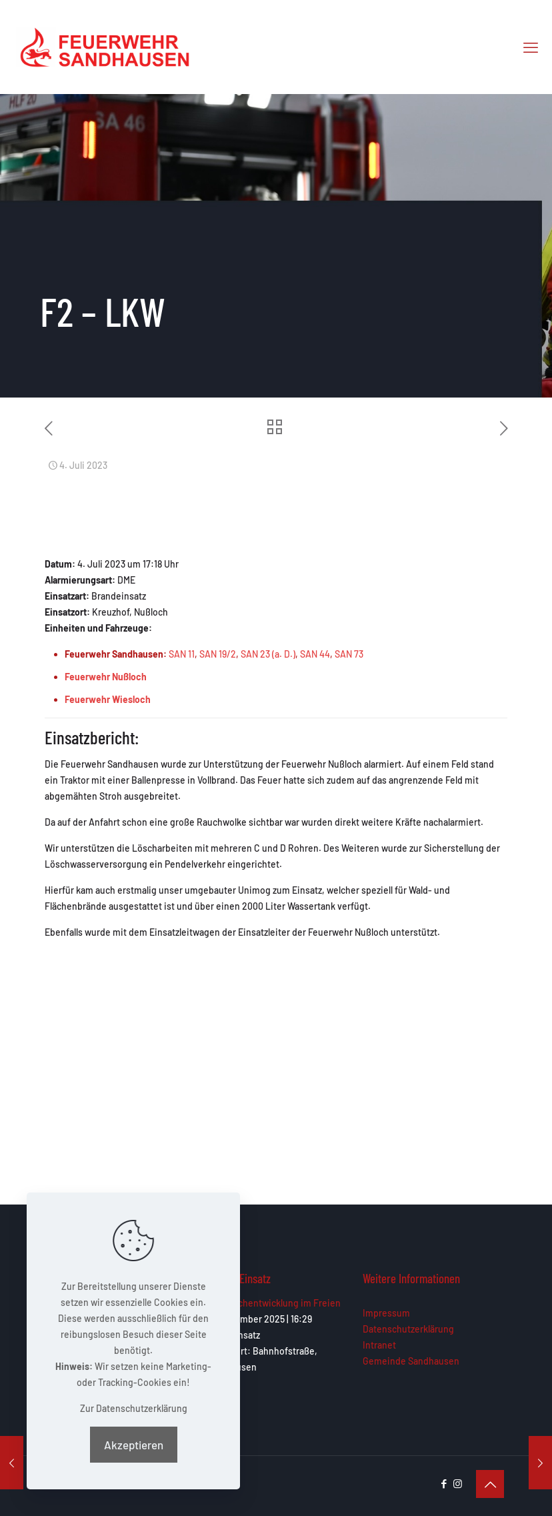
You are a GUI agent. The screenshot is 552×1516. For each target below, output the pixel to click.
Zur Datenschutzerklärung (133, 1408)
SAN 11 (182, 654)
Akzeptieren (133, 1444)
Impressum (386, 1313)
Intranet (379, 1345)
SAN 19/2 (217, 654)
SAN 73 (349, 654)
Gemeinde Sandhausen (411, 1361)
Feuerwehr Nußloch (106, 676)
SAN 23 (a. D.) (268, 654)
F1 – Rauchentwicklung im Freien (273, 1303)
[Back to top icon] (490, 1484)
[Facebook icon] (444, 1483)
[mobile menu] (530, 46)
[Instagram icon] (458, 1483)
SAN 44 (315, 654)
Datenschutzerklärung (408, 1329)
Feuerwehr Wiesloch (108, 699)
